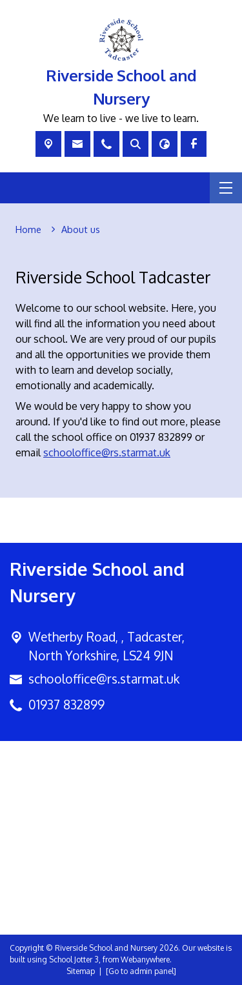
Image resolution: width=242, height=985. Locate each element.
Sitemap (80, 971)
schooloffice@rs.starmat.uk (106, 452)
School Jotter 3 (74, 959)
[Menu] (226, 187)
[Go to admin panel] (141, 971)
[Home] (28, 230)
